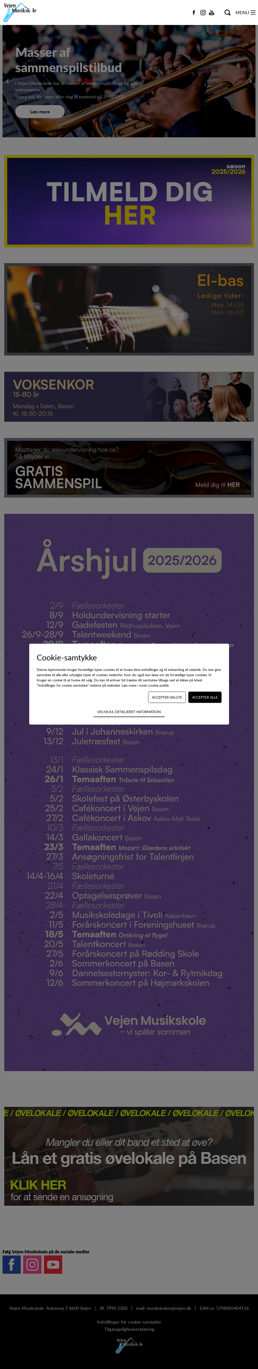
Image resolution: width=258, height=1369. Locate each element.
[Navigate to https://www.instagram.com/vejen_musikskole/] (203, 12)
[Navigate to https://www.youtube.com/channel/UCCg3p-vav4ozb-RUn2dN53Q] (212, 12)
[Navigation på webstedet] (253, 12)
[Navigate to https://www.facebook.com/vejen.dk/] (194, 12)
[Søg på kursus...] (228, 12)
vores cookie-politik (154, 685)
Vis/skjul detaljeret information (129, 711)
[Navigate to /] (22, 12)
